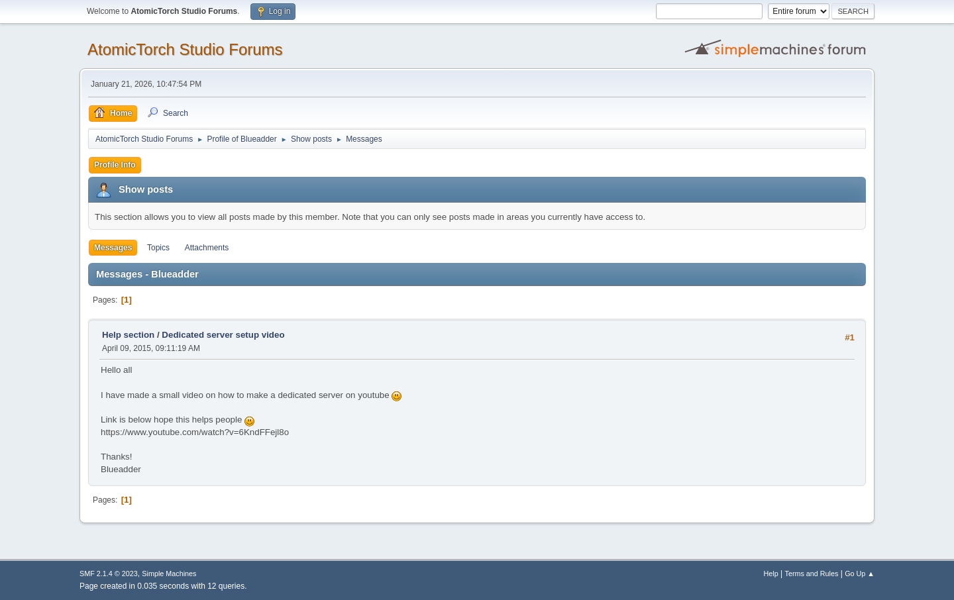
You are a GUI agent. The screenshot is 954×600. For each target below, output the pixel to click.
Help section (128, 335)
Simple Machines (169, 573)
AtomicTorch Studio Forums (185, 49)
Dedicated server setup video (223, 335)
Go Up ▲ (859, 573)
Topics (158, 247)
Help (771, 573)
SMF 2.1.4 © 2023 (109, 573)
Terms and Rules (812, 573)
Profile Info (115, 165)
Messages (113, 247)
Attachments (207, 247)
